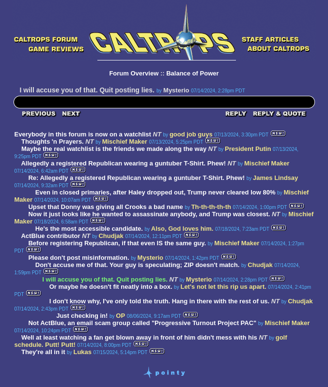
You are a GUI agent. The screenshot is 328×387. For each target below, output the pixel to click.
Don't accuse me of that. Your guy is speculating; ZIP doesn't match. (137, 264)
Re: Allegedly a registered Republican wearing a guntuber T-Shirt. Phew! (136, 177)
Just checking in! (82, 315)
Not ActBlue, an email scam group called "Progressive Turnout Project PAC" (142, 323)
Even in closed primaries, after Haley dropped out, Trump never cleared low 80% (155, 192)
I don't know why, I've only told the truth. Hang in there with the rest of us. (159, 301)
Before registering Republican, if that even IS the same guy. (117, 243)
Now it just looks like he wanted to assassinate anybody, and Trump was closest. (149, 214)
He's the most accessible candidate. (89, 228)
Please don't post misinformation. (79, 257)
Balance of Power (192, 73)
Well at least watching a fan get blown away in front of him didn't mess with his (139, 337)
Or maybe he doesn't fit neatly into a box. (111, 286)
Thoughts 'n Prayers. (52, 141)
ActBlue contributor (50, 235)
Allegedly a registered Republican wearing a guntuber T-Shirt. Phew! (123, 163)
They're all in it (43, 352)
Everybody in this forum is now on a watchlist (83, 134)
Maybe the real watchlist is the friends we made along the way (113, 148)
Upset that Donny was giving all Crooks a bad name (105, 206)
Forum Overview (133, 73)
